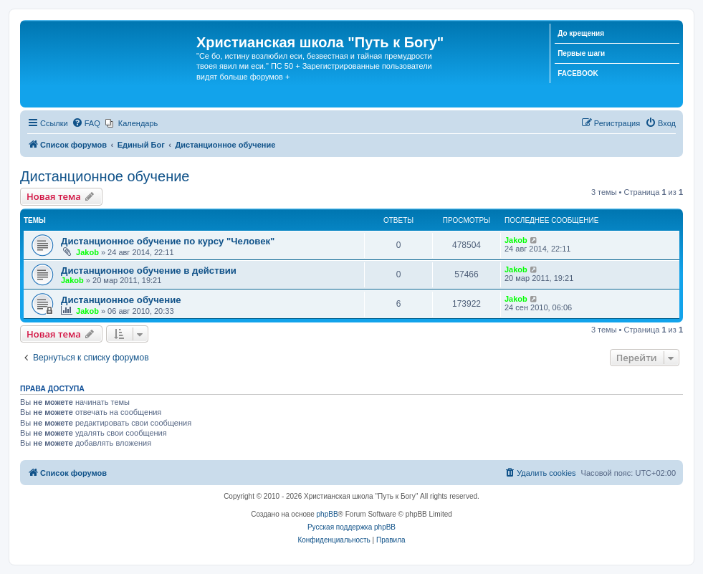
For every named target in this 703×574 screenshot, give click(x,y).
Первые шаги (581, 53)
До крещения (581, 33)
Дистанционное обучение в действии (148, 270)
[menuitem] (86, 123)
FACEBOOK (578, 73)
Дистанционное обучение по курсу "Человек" (167, 241)
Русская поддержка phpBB (351, 527)
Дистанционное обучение (104, 176)
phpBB (327, 514)
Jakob (87, 252)
